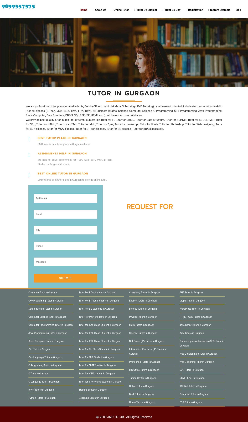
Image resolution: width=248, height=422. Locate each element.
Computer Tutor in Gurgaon (43, 292)
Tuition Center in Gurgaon (142, 378)
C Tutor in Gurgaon (38, 373)
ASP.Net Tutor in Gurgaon (193, 386)
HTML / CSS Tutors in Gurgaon (196, 316)
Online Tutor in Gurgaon (141, 386)
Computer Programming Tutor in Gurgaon (50, 325)
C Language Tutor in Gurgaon (44, 381)
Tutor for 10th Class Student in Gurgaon (100, 341)
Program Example (219, 10)
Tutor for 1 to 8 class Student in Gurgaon (100, 381)
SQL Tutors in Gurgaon (192, 370)
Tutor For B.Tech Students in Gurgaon (99, 300)
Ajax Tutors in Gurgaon (192, 333)
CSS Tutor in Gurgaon (191, 402)
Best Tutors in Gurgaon (141, 394)
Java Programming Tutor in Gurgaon (47, 333)
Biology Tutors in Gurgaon (143, 308)
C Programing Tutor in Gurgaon (44, 365)
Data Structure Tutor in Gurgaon (45, 308)
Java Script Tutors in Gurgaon (195, 325)
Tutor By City (172, 10)
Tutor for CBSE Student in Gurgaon (97, 365)
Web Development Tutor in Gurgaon (199, 353)
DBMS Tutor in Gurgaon (192, 378)
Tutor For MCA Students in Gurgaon (98, 316)
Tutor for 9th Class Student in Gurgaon (99, 349)
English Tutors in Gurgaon (143, 300)
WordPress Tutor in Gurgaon (195, 308)
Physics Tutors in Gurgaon (143, 316)
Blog (238, 10)
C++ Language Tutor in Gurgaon (45, 357)
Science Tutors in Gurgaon (143, 333)
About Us (100, 10)
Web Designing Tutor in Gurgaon (197, 361)
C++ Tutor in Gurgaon (39, 349)
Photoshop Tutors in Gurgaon (145, 361)
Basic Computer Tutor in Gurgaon (46, 341)
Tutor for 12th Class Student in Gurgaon (100, 325)
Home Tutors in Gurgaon (142, 402)
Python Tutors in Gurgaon (42, 397)
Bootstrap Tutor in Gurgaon (194, 394)
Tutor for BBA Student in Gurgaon (97, 357)
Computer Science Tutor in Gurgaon (47, 316)
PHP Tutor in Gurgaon (191, 292)
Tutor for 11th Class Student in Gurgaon (100, 333)
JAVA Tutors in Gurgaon (41, 389)
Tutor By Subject (146, 10)
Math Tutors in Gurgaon (141, 325)
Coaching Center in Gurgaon (94, 397)
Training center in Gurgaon (93, 389)
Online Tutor (121, 10)
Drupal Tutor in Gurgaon (192, 300)
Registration (195, 10)
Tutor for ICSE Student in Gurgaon (97, 373)
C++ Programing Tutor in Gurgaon (46, 300)
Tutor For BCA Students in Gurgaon (97, 292)
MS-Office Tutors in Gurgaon (144, 370)
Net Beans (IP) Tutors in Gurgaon (146, 341)
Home (83, 10)
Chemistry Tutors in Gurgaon (144, 292)
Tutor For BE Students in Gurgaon (97, 308)
